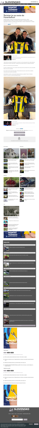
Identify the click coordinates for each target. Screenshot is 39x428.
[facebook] (8, 24)
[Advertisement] (19, 279)
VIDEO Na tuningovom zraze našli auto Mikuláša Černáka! (14, 354)
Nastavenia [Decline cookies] (31, 424)
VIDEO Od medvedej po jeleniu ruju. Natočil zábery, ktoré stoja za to (15, 362)
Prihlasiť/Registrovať (34, 4)
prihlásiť (26, 140)
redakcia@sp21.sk (30, 130)
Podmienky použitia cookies (26, 413)
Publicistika (21, 146)
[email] (22, 128)
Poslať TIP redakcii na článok (19, 132)
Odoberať (25, 419)
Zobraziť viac (19, 325)
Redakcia (12, 413)
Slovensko (12, 2)
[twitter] (9, 24)
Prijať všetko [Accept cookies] (36, 424)
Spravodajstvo (6, 146)
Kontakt (10, 413)
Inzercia (15, 413)
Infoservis (5, 175)
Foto (4, 204)
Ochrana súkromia (19, 413)
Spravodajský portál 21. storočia (10, 4)
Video (21, 175)
